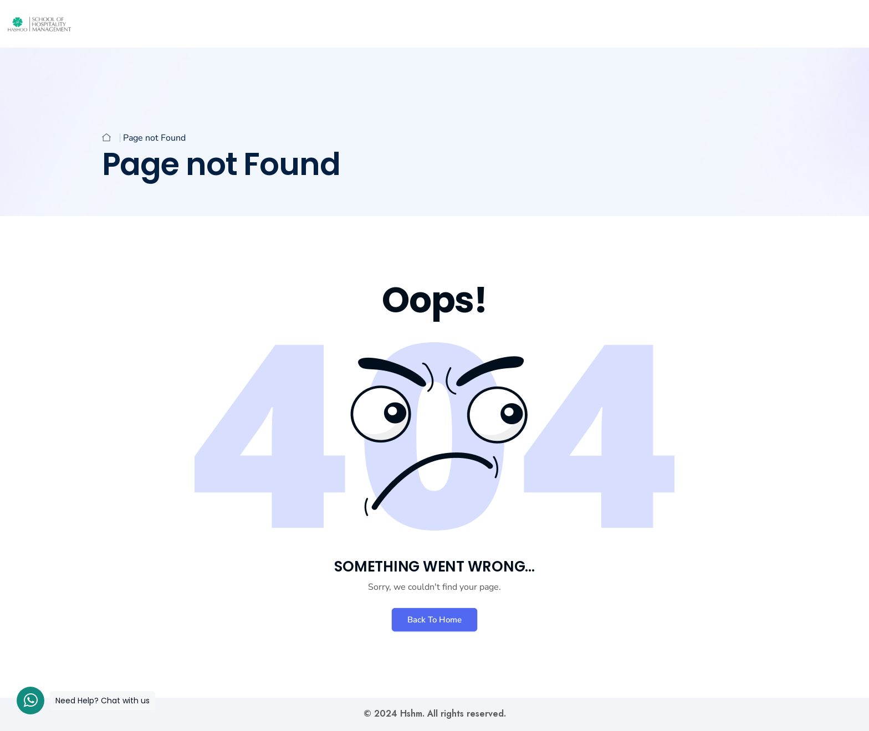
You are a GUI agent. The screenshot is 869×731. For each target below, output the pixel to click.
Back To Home (434, 619)
